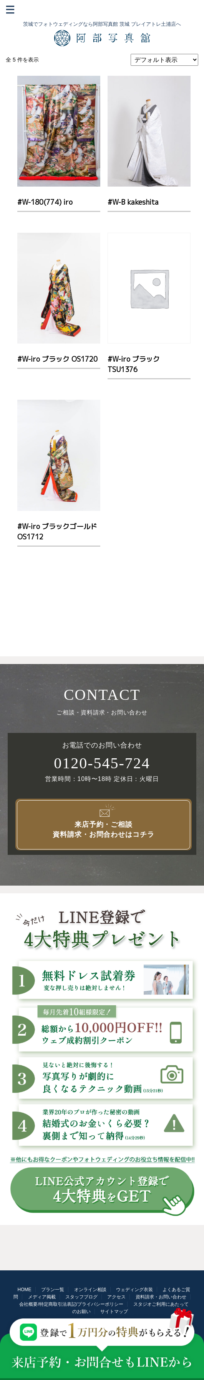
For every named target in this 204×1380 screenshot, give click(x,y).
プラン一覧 (52, 1289)
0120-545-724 (102, 763)
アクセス (116, 1297)
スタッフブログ (81, 1297)
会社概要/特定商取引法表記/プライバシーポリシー (71, 1304)
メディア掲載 (42, 1297)
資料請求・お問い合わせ (161, 1297)
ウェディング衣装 (134, 1289)
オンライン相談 (90, 1289)
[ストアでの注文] (164, 60)
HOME (25, 1289)
